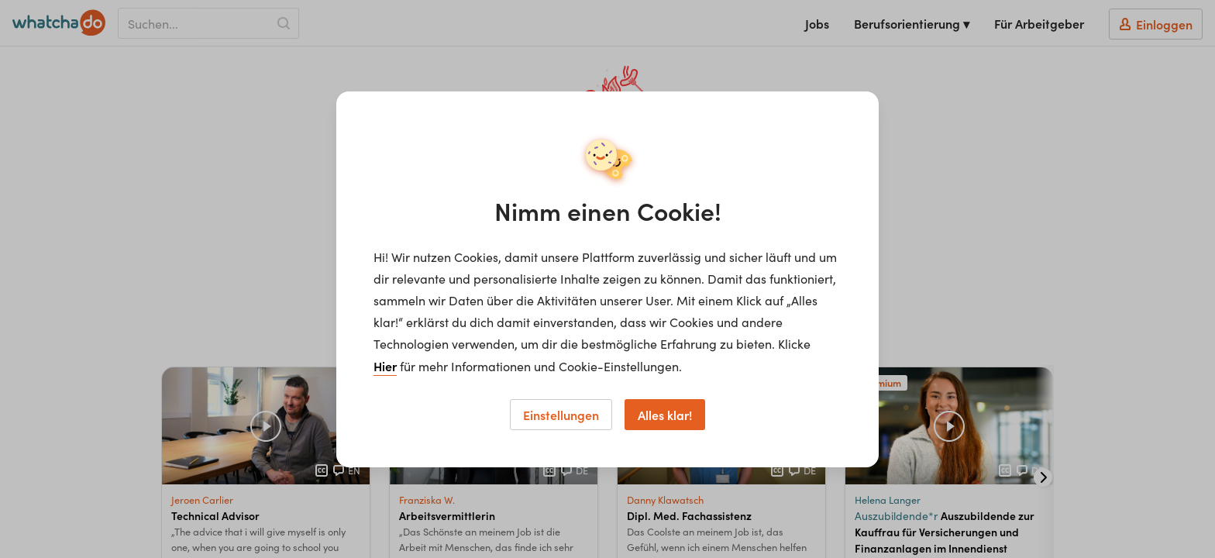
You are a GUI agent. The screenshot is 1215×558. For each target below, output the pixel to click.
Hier (385, 365)
